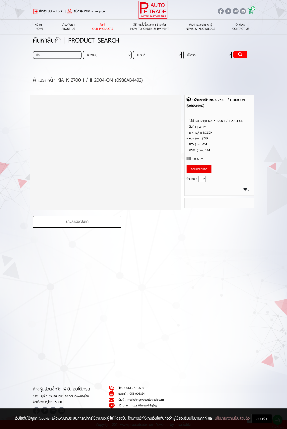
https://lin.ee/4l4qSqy (144, 405)
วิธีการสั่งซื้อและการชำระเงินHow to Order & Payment (149, 27)
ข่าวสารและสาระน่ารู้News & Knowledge (200, 27)
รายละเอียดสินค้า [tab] (77, 221)
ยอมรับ (262, 418)
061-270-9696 (135, 387)
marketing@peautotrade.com (146, 399)
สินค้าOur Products (102, 27)
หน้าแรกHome (39, 27)
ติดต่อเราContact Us (240, 27)
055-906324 (137, 393)
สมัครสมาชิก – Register (86, 11)
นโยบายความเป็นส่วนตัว (233, 418)
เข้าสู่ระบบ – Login (48, 11)
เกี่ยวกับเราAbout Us (68, 27)
